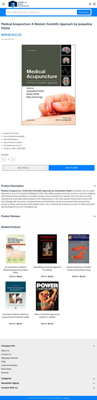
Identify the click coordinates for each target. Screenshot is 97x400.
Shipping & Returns (9, 358)
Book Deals (6, 369)
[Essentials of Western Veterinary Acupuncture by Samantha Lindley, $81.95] (15, 296)
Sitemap (5, 372)
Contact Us (6, 354)
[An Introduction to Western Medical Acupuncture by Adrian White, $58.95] (15, 248)
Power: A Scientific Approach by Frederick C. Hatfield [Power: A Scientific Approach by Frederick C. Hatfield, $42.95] (47, 315)
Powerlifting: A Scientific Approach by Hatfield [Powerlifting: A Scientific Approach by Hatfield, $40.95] (47, 268)
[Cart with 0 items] (94, 3)
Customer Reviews (9, 365)
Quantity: (5, 154)
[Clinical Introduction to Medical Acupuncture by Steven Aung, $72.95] (78, 248)
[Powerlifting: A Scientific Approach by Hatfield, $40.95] (47, 248)
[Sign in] (90, 3)
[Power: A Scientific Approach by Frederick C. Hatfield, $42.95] (47, 296)
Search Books (83, 12)
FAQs (3, 361)
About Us (5, 350)
